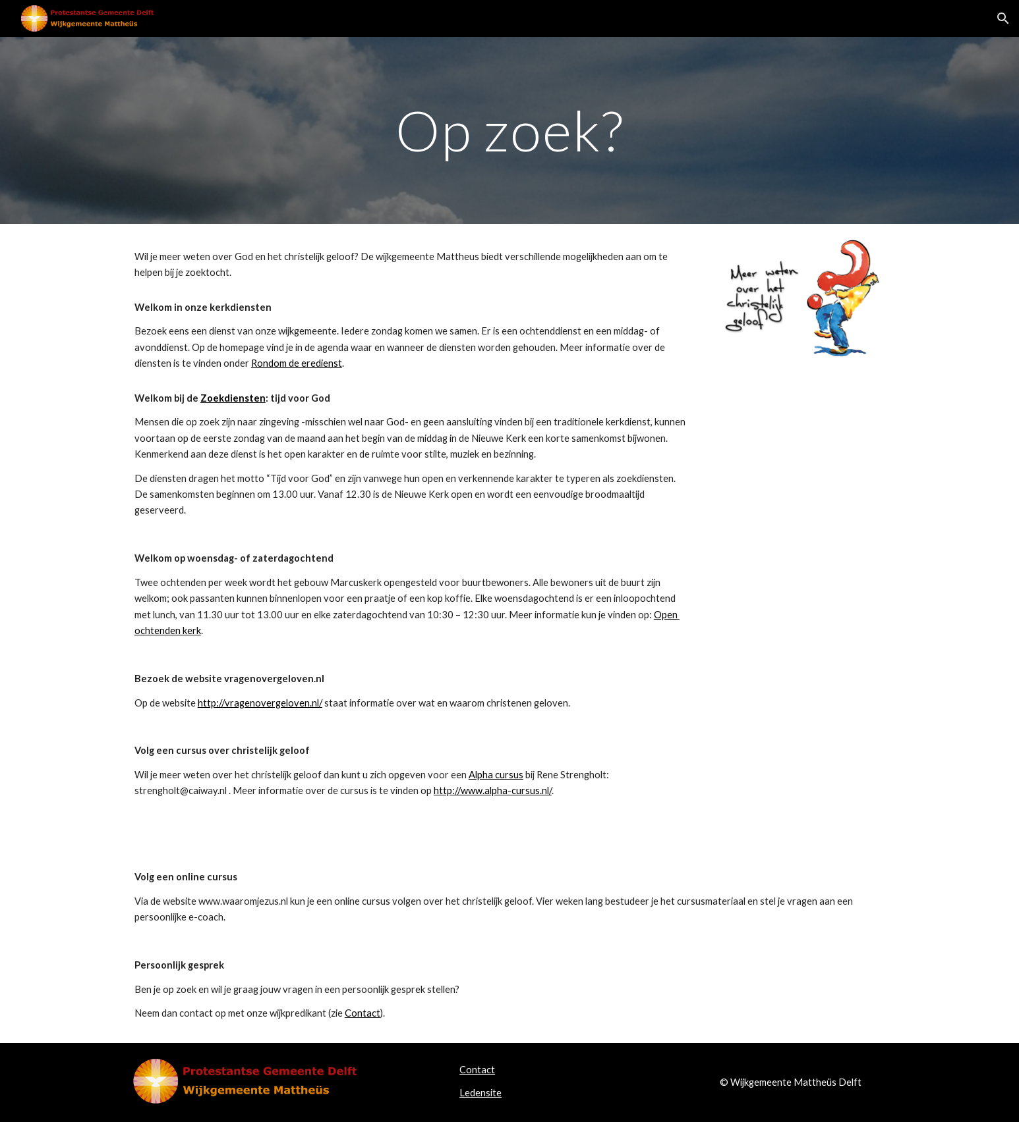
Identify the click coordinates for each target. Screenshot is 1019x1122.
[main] (509, 130)
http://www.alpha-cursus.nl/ (493, 790)
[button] (1003, 18)
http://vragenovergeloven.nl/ (260, 702)
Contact (362, 1013)
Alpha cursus (496, 774)
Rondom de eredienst (296, 363)
